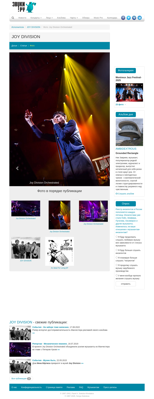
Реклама (71, 387)
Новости (22, 18)
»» (33, 333)
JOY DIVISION (33, 27)
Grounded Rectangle (127, 153)
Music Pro (98, 18)
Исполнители (18, 27)
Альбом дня (126, 114)
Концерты (36, 18)
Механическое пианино (55, 344)
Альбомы (61, 18)
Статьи (23, 45)
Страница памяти (54, 387)
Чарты (74, 18)
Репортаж (37, 344)
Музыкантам (93, 387)
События (36, 327)
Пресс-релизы (110, 387)
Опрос (126, 203)
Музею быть (49, 360)
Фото (32, 45)
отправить (125, 284)
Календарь (112, 18)
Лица (49, 18)
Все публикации (21, 378)
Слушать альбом (125, 194)
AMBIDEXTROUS (126, 148)
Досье (14, 45)
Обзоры (86, 18)
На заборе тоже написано (56, 327)
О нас (14, 387)
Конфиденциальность (31, 387)
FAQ (81, 387)
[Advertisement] (76, 6)
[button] (16, 119)
